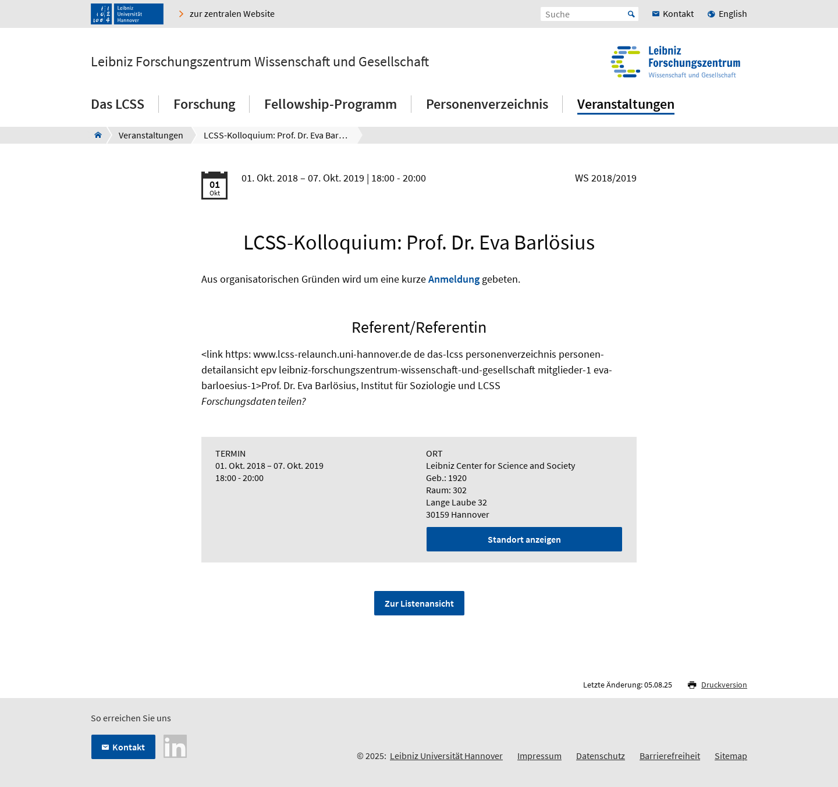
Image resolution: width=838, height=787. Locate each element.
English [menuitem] (733, 13)
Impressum (539, 755)
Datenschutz (600, 755)
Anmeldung (454, 279)
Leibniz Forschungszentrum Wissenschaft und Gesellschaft (260, 62)
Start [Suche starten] (631, 14)
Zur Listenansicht (419, 603)
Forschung (204, 104)
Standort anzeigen (524, 539)
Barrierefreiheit (670, 755)
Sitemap (731, 755)
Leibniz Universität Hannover (446, 755)
